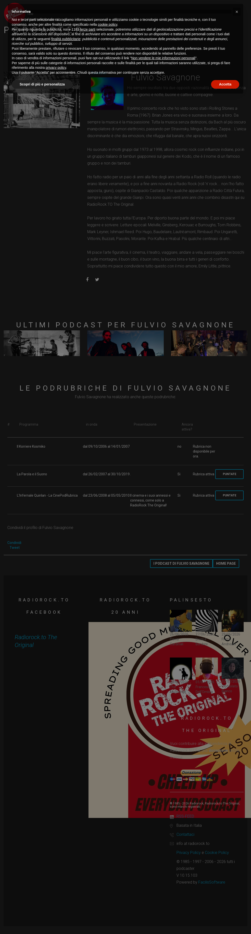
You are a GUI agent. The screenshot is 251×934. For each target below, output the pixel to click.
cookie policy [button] (107, 24)
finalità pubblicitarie (65, 39)
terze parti (87, 29)
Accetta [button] (225, 84)
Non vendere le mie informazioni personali (163, 58)
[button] (237, 12)
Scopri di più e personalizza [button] (42, 84)
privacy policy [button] (56, 68)
